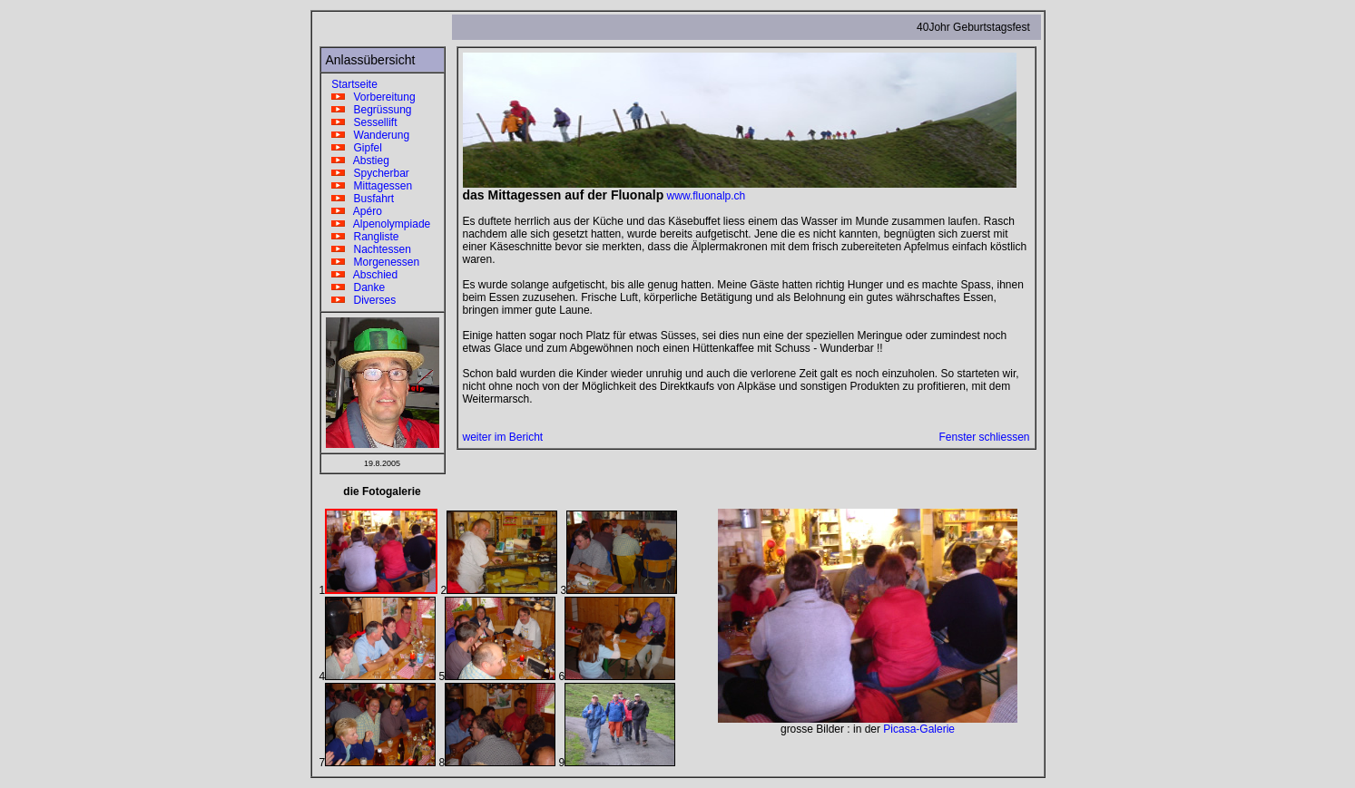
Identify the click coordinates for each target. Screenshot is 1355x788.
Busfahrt (360, 198)
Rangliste (362, 236)
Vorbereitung (371, 97)
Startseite (352, 84)
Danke (356, 287)
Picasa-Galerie (919, 729)
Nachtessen (368, 249)
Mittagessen (369, 186)
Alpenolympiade (378, 224)
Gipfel (354, 147)
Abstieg (357, 160)
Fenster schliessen (983, 437)
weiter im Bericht (503, 437)
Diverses (361, 300)
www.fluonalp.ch (706, 196)
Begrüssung (369, 109)
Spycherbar (367, 173)
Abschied (362, 274)
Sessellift (362, 122)
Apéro (354, 211)
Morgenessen (373, 262)
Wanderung (368, 135)
